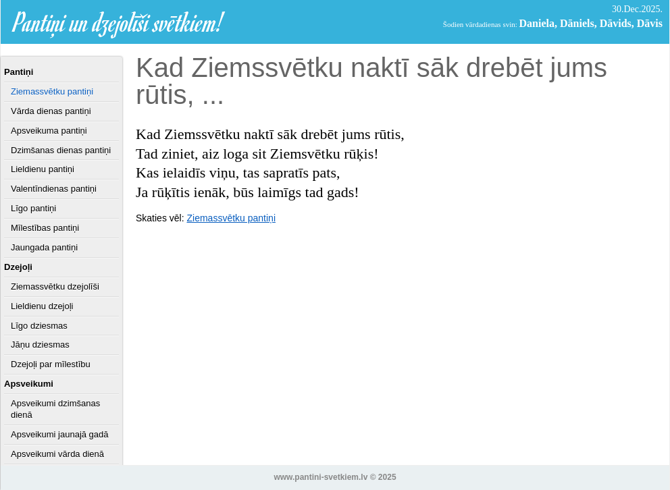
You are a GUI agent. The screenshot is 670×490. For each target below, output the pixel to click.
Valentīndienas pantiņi (54, 189)
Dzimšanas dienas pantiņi (61, 150)
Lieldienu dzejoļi (42, 306)
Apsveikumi (28, 384)
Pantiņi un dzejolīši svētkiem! (119, 22)
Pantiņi (18, 72)
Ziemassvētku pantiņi (52, 91)
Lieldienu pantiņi (42, 169)
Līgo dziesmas (39, 326)
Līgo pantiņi (33, 208)
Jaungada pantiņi (44, 247)
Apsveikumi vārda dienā (57, 454)
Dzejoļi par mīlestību (51, 364)
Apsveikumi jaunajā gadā (60, 434)
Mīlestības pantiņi (45, 228)
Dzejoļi (18, 267)
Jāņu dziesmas (40, 344)
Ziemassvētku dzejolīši (55, 286)
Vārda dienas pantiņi (51, 111)
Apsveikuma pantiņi (49, 131)
